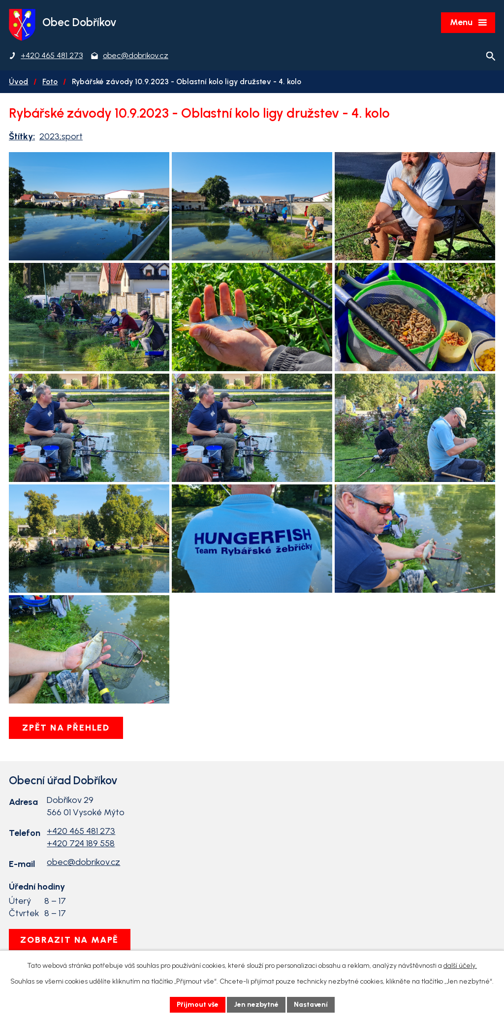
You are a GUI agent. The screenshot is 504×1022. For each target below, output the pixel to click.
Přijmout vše (198, 1004)
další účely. (460, 965)
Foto (50, 81)
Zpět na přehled (66, 727)
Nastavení (311, 1004)
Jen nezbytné (256, 1004)
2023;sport (61, 136)
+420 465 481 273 (81, 831)
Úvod (18, 81)
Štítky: (22, 136)
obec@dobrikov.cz (83, 862)
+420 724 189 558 (81, 843)
